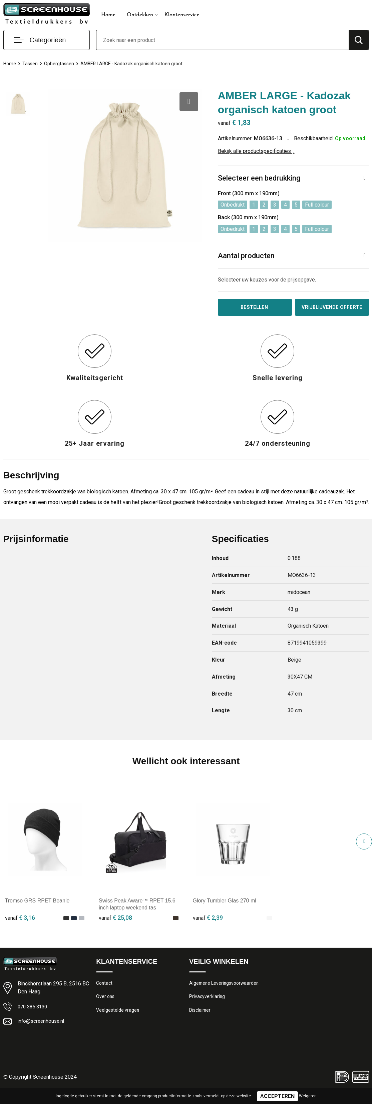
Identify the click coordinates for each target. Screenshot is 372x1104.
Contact (105, 990)
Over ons (106, 1004)
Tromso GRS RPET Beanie (37, 907)
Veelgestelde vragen (118, 1018)
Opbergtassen (60, 64)
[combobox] (222, 40)
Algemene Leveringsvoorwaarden (225, 990)
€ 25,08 (115, 923)
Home (108, 15)
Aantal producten (246, 256)
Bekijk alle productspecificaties (256, 151)
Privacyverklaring (207, 1004)
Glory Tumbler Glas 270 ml (224, 907)
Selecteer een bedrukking (259, 178)
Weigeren (308, 1096)
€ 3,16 (20, 923)
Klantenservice (182, 15)
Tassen (31, 64)
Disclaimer (200, 1018)
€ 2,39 (208, 923)
